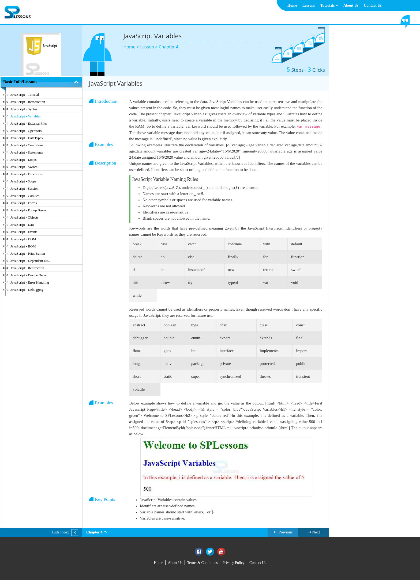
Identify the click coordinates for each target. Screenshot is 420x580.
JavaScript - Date (22, 225)
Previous (282, 532)
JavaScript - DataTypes (26, 138)
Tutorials (329, 5)
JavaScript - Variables (25, 116)
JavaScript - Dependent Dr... (30, 261)
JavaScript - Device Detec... (29, 275)
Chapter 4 (168, 47)
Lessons (308, 5)
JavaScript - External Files (28, 123)
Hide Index (60, 532)
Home (292, 5)
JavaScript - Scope (23, 181)
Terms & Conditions (202, 563)
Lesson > (149, 47)
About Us (350, 5)
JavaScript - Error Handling (29, 282)
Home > (131, 47)
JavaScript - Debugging (26, 290)
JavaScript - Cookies (24, 196)
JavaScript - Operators (26, 131)
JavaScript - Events (23, 232)
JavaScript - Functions (26, 174)
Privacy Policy (234, 563)
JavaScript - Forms (23, 203)
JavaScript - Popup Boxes (28, 210)
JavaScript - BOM (23, 246)
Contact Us (373, 5)
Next (313, 532)
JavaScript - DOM (23, 239)
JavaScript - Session (24, 188)
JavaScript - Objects (24, 217)
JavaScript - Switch (24, 167)
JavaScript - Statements (26, 152)
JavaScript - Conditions (26, 145)
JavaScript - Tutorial (24, 95)
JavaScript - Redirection (27, 268)
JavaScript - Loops (23, 160)
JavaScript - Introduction (27, 102)
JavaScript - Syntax (24, 109)
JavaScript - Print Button (27, 253)
